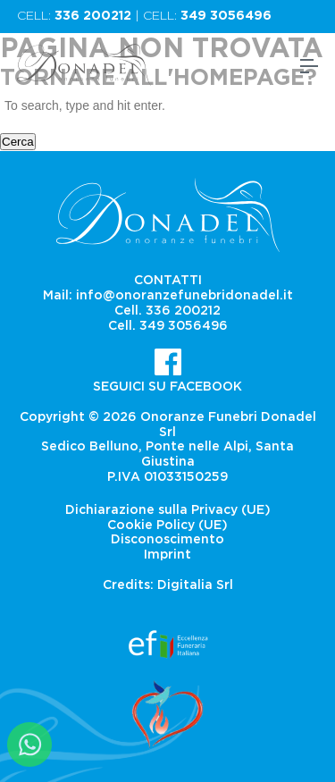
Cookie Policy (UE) (167, 525)
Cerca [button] (18, 141)
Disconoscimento (167, 540)
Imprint (167, 555)
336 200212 (92, 16)
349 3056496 (226, 16)
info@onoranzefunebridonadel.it (184, 296)
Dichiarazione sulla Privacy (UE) (168, 510)
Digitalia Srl (195, 585)
